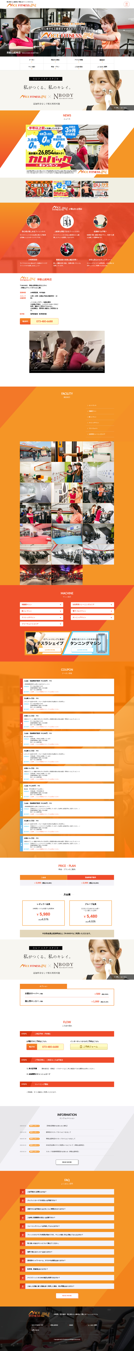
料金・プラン (55, 67)
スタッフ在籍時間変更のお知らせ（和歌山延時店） (63, 1151)
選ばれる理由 (55, 60)
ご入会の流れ (79, 67)
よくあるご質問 (102, 67)
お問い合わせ (35, 1330)
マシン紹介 (31, 67)
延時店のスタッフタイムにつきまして (58, 1132)
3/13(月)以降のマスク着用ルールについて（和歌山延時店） (65, 1145)
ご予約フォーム (90, 1046)
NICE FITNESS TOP (37, 1325)
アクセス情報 (79, 60)
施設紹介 (102, 60)
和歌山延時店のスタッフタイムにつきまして (60, 1138)
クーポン (31, 60)
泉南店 (71, 1325)
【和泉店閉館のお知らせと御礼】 (57, 1126)
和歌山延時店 (54, 1325)
